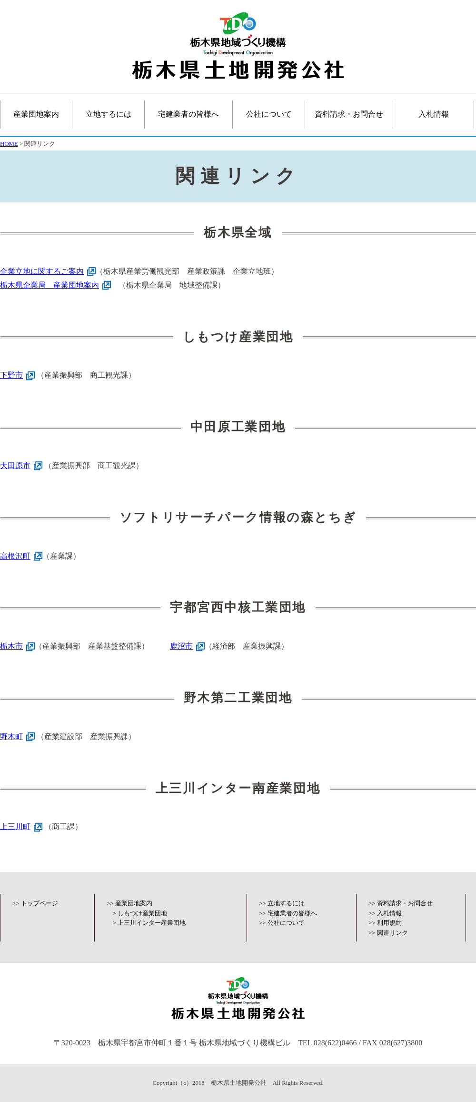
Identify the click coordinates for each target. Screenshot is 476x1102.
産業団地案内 (36, 114)
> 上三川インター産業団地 (149, 923)
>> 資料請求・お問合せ (400, 903)
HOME (9, 143)
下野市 (11, 375)
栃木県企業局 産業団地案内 (49, 285)
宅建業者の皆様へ (188, 114)
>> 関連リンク (388, 933)
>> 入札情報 (385, 913)
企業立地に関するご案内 (42, 271)
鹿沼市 (181, 646)
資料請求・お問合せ (349, 114)
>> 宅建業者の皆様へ (288, 913)
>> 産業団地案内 (129, 903)
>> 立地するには (282, 903)
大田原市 (15, 465)
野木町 (11, 736)
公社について (269, 114)
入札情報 (433, 114)
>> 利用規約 (385, 923)
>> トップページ (35, 903)
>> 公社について (282, 923)
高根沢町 (15, 556)
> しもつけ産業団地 (140, 913)
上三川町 (15, 826)
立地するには (108, 114)
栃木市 (11, 646)
